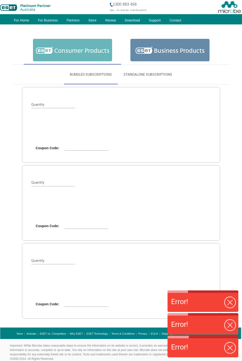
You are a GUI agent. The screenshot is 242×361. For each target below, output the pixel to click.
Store (20, 333)
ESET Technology (97, 333)
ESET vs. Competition (53, 333)
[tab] (72, 49)
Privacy (142, 333)
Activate (31, 333)
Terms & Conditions (123, 333)
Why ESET (76, 333)
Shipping (166, 333)
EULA (154, 333)
